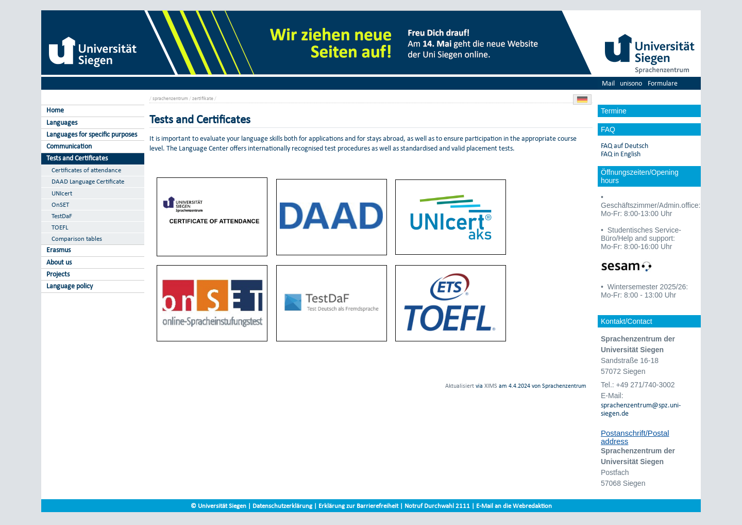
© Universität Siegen (218, 506)
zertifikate (202, 98)
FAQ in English (620, 154)
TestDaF (62, 215)
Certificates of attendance (86, 170)
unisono (631, 83)
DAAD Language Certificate (88, 181)
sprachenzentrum (170, 98)
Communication (69, 146)
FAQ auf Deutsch (624, 146)
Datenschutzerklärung (282, 506)
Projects (58, 274)
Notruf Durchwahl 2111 (437, 506)
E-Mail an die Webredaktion (514, 506)
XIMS (490, 385)
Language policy (69, 286)
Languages (61, 122)
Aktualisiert (459, 385)
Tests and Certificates (77, 158)
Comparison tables (77, 238)
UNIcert (62, 193)
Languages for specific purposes (91, 134)
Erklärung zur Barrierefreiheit (358, 506)
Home (55, 110)
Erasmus (58, 249)
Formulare (663, 83)
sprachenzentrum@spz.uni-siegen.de (641, 409)
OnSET (60, 204)
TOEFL (60, 227)
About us (59, 262)
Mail (608, 83)
